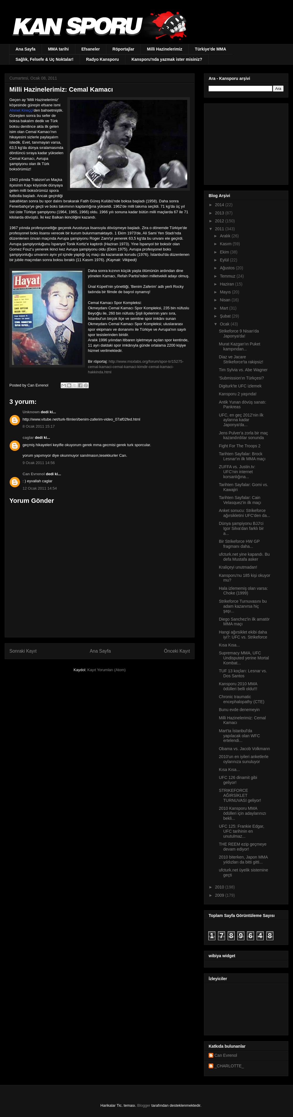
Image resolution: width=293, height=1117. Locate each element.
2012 (220, 221)
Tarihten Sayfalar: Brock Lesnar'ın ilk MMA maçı (242, 456)
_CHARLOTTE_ (229, 1066)
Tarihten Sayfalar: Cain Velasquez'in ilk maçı (240, 500)
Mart (224, 308)
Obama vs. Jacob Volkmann (244, 748)
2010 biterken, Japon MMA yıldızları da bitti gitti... (243, 859)
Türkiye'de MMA (210, 49)
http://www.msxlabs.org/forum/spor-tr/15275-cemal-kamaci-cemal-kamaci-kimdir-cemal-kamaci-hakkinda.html (136, 366)
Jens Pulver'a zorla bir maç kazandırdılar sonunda (243, 435)
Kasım (226, 243)
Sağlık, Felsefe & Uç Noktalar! (45, 59)
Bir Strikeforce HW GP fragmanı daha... (239, 544)
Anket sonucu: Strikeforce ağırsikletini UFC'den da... (244, 513)
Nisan (225, 300)
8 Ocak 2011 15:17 (39, 426)
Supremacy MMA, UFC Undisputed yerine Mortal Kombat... (244, 658)
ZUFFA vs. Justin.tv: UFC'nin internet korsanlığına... (237, 471)
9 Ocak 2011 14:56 (39, 463)
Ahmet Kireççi (21, 110)
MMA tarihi (58, 49)
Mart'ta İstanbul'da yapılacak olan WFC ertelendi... (239, 735)
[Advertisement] (245, 142)
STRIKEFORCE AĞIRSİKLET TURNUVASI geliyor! (240, 795)
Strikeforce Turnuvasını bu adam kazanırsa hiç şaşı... (243, 606)
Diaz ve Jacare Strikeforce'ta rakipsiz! (241, 359)
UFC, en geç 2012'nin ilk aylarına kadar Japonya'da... (241, 420)
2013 (220, 213)
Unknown (31, 412)
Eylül (225, 260)
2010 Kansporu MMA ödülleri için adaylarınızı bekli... (242, 813)
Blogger (143, 1105)
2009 (220, 895)
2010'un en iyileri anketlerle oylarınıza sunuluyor (243, 759)
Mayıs (226, 292)
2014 (220, 204)
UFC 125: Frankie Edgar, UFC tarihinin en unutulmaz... (241, 831)
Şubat (225, 316)
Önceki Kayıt (177, 651)
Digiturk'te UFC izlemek (240, 386)
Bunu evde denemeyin (239, 709)
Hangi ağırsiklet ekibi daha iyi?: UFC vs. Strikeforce (243, 634)
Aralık (225, 236)
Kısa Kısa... (229, 645)
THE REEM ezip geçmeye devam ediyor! (243, 846)
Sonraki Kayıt (23, 651)
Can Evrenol (34, 474)
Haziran (227, 284)
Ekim (225, 252)
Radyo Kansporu (102, 59)
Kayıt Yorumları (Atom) (106, 670)
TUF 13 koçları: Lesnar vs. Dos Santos (243, 673)
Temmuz (228, 276)
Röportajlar (123, 49)
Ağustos (228, 268)
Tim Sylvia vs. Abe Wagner (243, 369)
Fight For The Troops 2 (239, 446)
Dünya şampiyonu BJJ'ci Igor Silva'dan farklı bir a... (241, 528)
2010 (220, 887)
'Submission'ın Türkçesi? (241, 378)
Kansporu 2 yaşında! (237, 394)
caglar (28, 437)
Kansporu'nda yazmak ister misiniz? (167, 59)
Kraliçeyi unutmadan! (238, 567)
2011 (220, 228)
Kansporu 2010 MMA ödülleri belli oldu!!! (238, 686)
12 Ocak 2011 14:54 (40, 488)
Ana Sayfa (25, 49)
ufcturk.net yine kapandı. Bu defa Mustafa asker (244, 557)
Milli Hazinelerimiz (164, 49)
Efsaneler (90, 49)
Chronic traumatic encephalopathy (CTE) (241, 699)
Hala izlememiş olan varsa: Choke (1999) (243, 591)
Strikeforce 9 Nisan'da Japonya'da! (239, 333)
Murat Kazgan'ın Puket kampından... (239, 346)
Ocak (225, 324)
